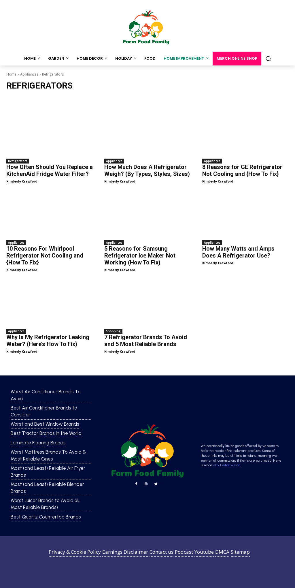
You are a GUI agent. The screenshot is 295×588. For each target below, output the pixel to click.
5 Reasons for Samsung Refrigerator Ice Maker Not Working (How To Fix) (139, 255)
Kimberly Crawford (21, 181)
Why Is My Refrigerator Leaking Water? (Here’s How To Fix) (47, 340)
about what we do (226, 465)
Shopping (113, 331)
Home (11, 74)
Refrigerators (17, 161)
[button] (268, 58)
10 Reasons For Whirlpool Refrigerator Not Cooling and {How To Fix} (44, 255)
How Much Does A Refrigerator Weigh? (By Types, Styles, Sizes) (147, 170)
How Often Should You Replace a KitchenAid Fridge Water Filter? (49, 170)
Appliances (29, 74)
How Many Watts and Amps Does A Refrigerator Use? (238, 252)
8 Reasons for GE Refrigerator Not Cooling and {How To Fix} (242, 170)
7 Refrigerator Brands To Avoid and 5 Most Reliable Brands (145, 340)
